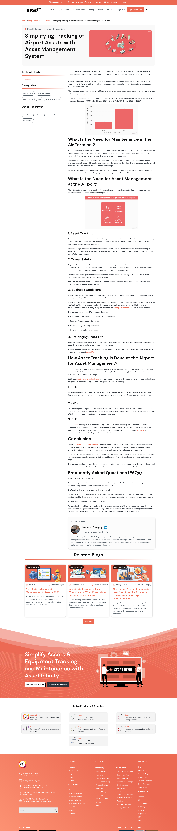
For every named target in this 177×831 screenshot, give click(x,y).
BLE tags (140, 430)
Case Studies (27, 115)
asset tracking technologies (87, 379)
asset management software (87, 444)
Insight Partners (87, 94)
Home (24, 20)
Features (72, 768)
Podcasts (40, 115)
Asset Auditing (28, 93)
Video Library (27, 121)
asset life (90, 352)
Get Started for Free (35, 684)
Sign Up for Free (135, 9)
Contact (109, 10)
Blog (30, 20)
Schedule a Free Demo (58, 684)
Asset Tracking (28, 99)
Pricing (91, 10)
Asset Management (42, 20)
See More (88, 621)
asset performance (121, 308)
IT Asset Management (53, 99)
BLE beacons (73, 425)
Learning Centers (53, 115)
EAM (39, 99)
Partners (99, 10)
